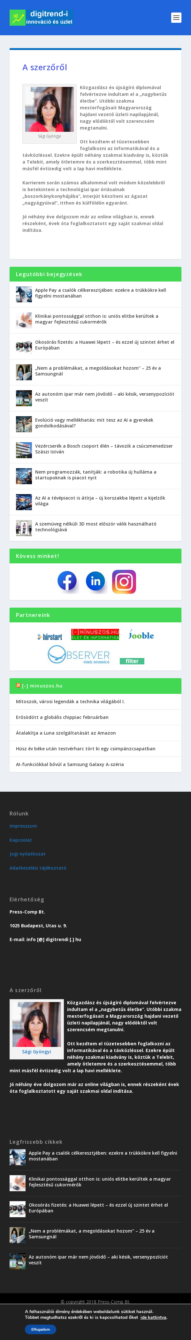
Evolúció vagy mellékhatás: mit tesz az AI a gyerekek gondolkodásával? (94, 423)
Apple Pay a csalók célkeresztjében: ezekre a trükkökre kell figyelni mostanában (100, 293)
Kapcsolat (21, 840)
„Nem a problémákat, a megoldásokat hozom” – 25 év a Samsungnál (98, 371)
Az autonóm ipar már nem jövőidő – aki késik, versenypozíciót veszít (104, 397)
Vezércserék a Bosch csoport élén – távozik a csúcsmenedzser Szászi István (104, 449)
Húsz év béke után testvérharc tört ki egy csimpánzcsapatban (86, 749)
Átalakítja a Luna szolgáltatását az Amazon (66, 733)
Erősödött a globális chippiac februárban (62, 717)
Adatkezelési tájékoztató (38, 868)
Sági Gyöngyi (36, 1052)
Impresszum (23, 826)
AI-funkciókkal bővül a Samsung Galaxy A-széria (70, 764)
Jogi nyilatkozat (28, 854)
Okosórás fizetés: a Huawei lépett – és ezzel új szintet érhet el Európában (104, 345)
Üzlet (58, 1311)
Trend (42, 1311)
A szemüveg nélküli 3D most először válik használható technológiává (96, 527)
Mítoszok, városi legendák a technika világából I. (70, 701)
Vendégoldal (111, 1311)
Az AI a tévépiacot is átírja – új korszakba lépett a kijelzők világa (100, 501)
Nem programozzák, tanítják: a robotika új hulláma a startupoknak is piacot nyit (96, 475)
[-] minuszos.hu (42, 686)
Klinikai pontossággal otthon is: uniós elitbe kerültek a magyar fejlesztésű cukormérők (96, 319)
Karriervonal (81, 1311)
